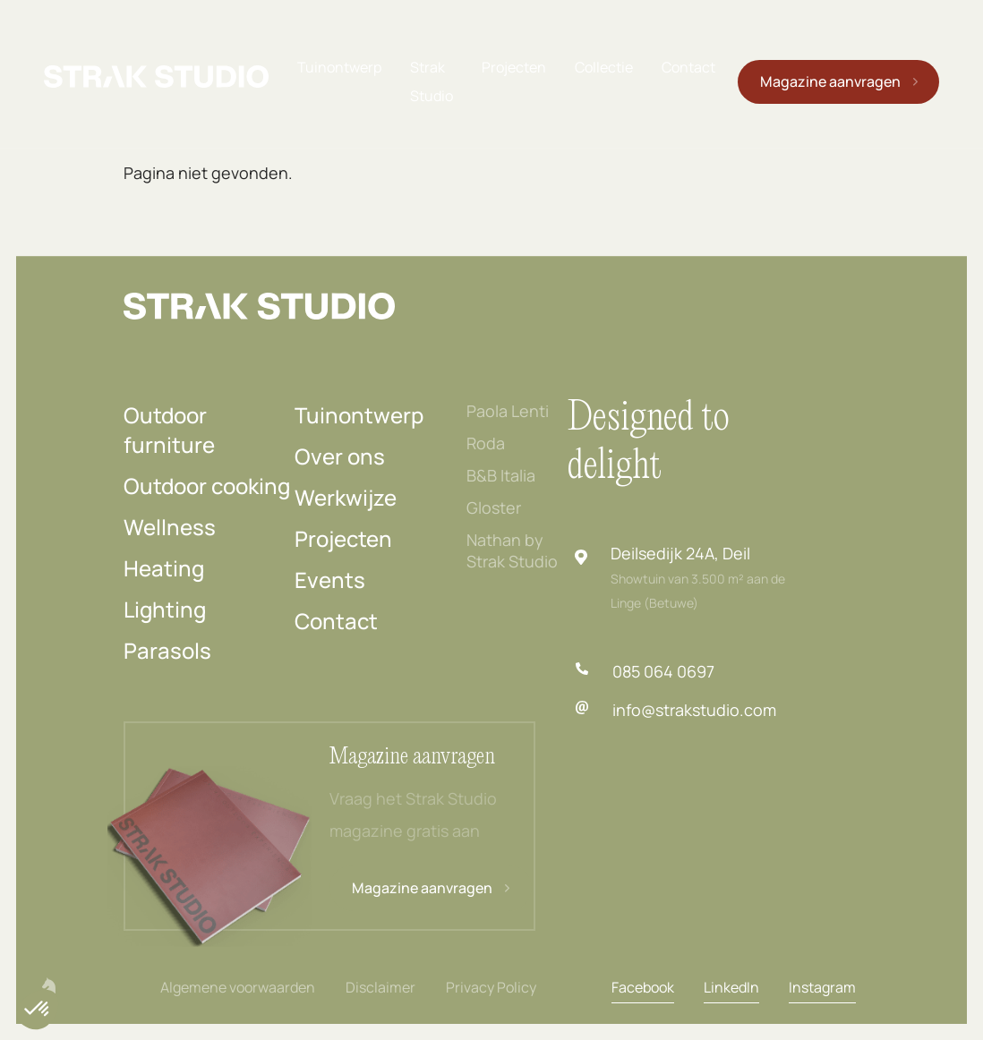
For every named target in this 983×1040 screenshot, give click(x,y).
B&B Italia (500, 475)
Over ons (340, 456)
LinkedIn (731, 987)
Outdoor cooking (207, 485)
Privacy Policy (491, 987)
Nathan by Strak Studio (512, 550)
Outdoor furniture (169, 429)
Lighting (165, 609)
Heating (164, 568)
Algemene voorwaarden (237, 987)
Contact (687, 66)
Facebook (642, 987)
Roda (485, 443)
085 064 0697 (663, 671)
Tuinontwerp (338, 66)
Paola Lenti (507, 411)
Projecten (513, 66)
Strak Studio (430, 80)
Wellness (170, 526)
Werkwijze (346, 497)
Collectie (603, 66)
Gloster (493, 507)
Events (330, 579)
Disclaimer (380, 987)
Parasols (167, 650)
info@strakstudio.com (694, 709)
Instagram (822, 987)
